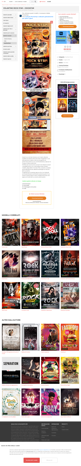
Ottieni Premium (67, 115)
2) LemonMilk (25, 185)
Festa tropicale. (45, 352)
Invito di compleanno (46, 416)
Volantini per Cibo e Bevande (7, 29)
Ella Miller (65, 62)
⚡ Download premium (37, 198)
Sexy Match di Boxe (66, 416)
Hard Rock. (24, 247)
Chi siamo (54, 435)
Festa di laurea (45, 385)
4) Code (24, 188)
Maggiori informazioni (62, 67)
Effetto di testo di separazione (10, 385)
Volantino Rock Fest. (66, 247)
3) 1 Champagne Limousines (29, 187)
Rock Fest (4, 310)
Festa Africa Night (65, 385)
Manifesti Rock (69, 57)
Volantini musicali (7, 35)
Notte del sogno (26, 416)
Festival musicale (65, 310)
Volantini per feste (7, 46)
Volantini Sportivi (7, 59)
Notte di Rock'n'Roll (46, 247)
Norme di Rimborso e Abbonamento (55, 428)
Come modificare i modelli (26, 1)
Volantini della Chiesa (8, 17)
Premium (70, 1)
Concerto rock (25, 310)
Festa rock (4, 247)
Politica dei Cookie (45, 440)
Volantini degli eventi (8, 26)
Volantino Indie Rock (46, 310)
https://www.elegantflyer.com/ (44, 449)
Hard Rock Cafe (45, 278)
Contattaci (54, 432)
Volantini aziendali (7, 14)
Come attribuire (61, 71)
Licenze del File (44, 428)
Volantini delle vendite (8, 56)
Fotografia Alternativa (27, 385)
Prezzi (63, 426)
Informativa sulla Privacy (45, 436)
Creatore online (65, 429)
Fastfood (63, 352)
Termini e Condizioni (43, 432)
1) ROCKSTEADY (26, 183)
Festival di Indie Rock (27, 278)
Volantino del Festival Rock (68, 278)
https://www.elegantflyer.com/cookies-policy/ (41, 451)
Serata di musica (26, 352)
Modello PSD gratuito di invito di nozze (10, 352)
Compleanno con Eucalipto (9, 416)
